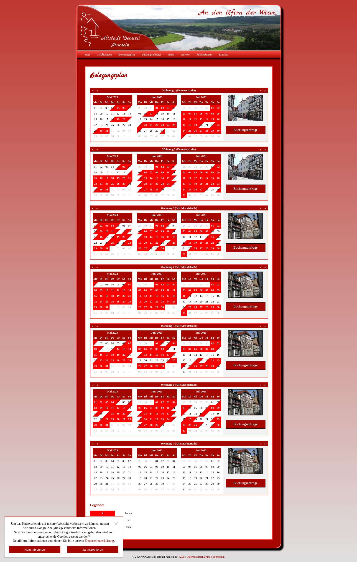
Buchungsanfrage (151, 54)
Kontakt (223, 54)
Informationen (204, 54)
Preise (171, 54)
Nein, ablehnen (35, 549)
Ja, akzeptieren (92, 549)
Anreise (185, 54)
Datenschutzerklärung (198, 556)
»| (265, 90)
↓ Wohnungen (104, 54)
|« (93, 90)
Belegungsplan (127, 54)
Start (87, 54)
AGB (182, 556)
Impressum (218, 556)
